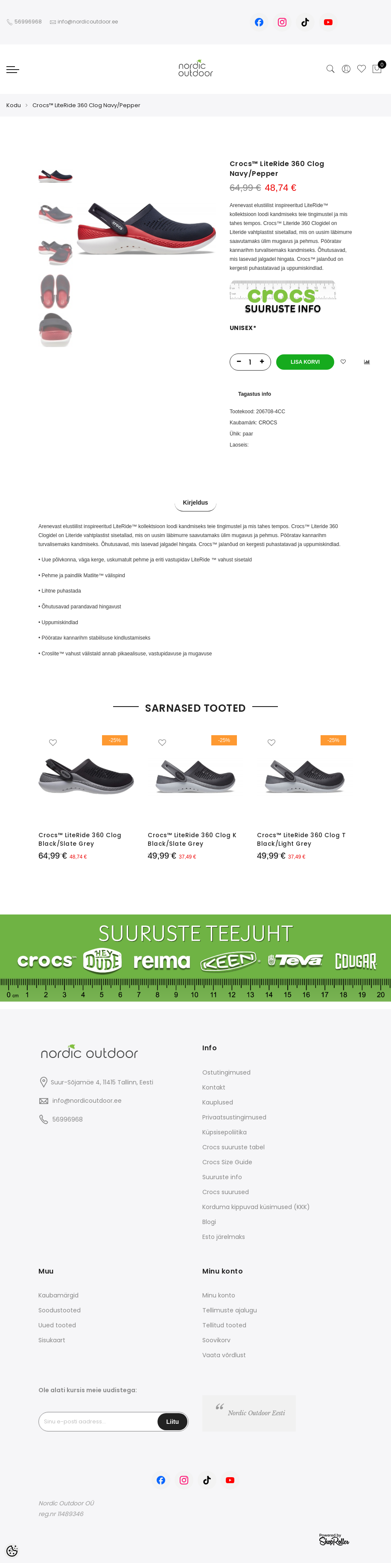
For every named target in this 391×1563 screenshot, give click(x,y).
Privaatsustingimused (234, 1116)
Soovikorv (216, 1339)
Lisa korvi (305, 362)
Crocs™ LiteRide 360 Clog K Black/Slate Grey (192, 839)
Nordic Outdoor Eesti (256, 1413)
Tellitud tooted (224, 1325)
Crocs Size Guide (227, 1161)
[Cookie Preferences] (12, 1551)
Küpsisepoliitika (224, 1131)
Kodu (13, 105)
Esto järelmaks (223, 1236)
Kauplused (217, 1101)
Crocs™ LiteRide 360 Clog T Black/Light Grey (302, 839)
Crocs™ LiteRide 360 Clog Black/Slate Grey (80, 839)
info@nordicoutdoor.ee (87, 1100)
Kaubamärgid (58, 1295)
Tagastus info (254, 394)
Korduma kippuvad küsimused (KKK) (256, 1206)
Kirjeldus (195, 503)
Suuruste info (222, 1176)
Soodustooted (59, 1310)
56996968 (29, 21)
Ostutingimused (226, 1071)
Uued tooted (57, 1325)
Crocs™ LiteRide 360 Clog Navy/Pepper (86, 105)
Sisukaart (51, 1339)
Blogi (209, 1221)
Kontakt (213, 1086)
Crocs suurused (225, 1191)
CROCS (268, 423)
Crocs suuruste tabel (233, 1146)
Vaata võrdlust (224, 1354)
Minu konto (218, 1295)
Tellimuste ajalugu (229, 1310)
